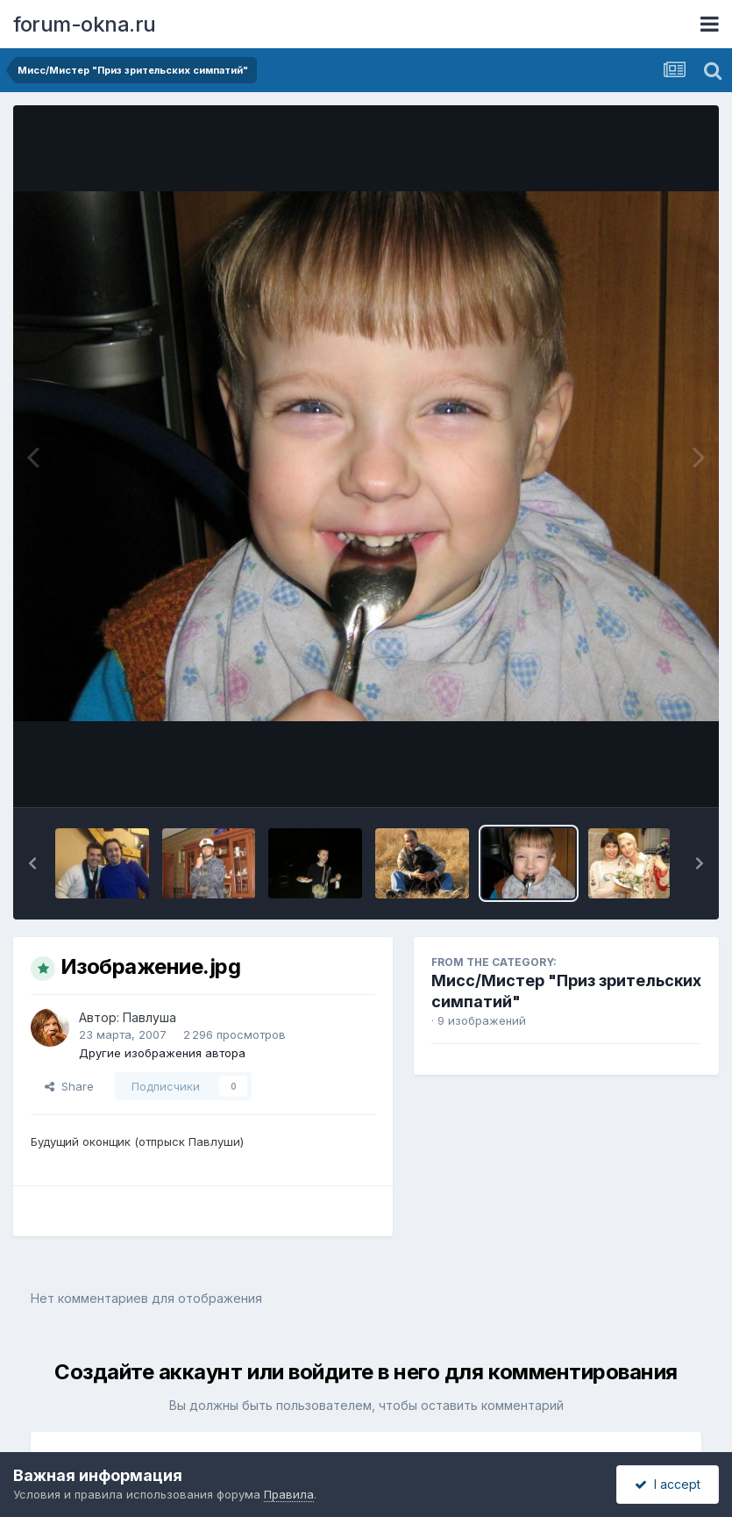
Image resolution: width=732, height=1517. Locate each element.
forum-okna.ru (84, 24)
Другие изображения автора (162, 1053)
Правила (289, 1494)
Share (69, 1086)
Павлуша (149, 1017)
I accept (667, 1484)
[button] (32, 863)
